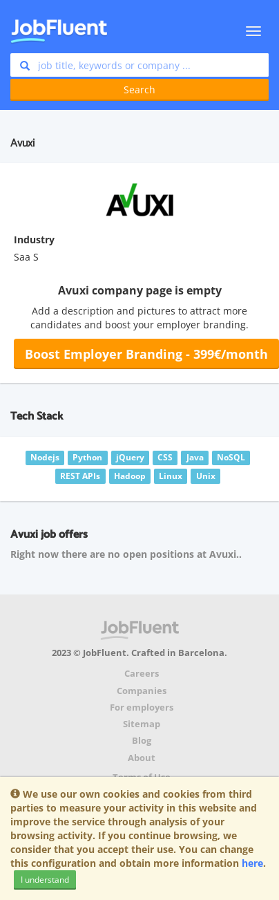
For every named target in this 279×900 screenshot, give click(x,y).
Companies (141, 691)
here (252, 863)
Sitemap (141, 724)
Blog (141, 741)
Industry (34, 239)
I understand (45, 879)
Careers (141, 673)
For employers (141, 707)
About (141, 758)
